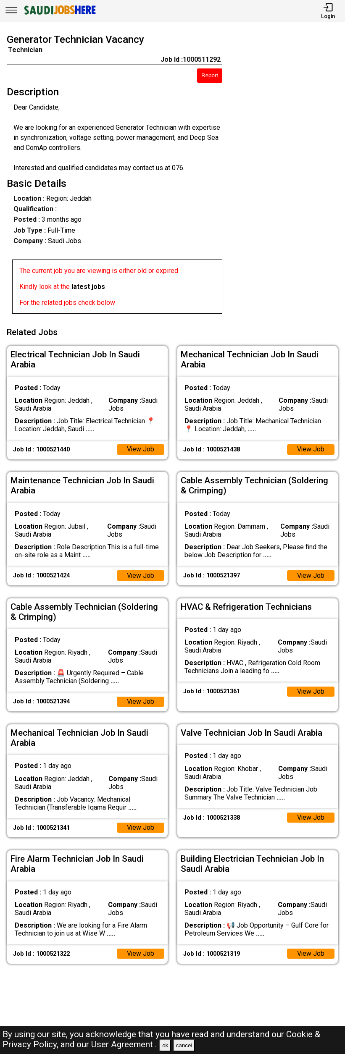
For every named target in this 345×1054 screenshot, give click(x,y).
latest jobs (88, 287)
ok (165, 1045)
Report (209, 75)
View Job (140, 448)
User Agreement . (124, 1044)
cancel (184, 1045)
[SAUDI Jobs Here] (59, 14)
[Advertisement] (287, 176)
